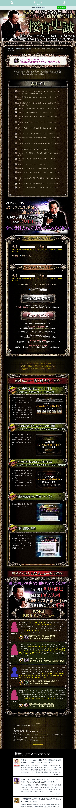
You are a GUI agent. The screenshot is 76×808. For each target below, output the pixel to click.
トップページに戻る (38, 744)
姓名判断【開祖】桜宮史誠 (23, 48)
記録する (32, 290)
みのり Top (11, 48)
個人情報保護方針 (26, 368)
